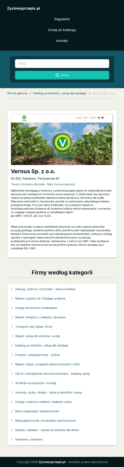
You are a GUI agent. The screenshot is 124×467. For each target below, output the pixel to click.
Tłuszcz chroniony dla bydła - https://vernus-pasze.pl (43, 184)
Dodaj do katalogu (62, 30)
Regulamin (62, 19)
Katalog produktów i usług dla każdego (60, 93)
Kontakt (62, 41)
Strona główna (17, 93)
